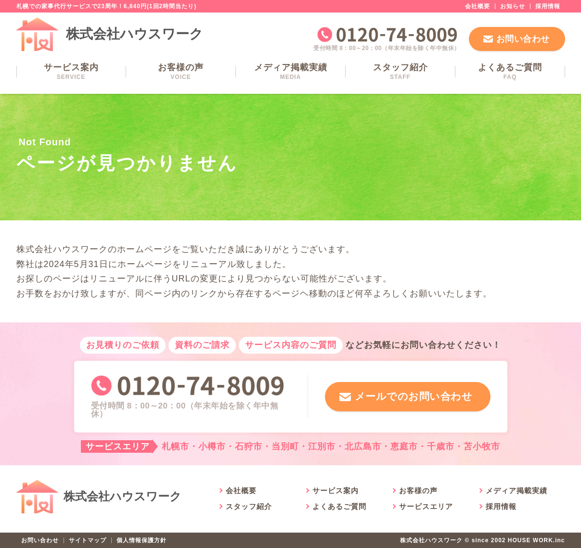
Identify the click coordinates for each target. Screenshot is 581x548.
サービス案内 (71, 71)
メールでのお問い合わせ (412, 397)
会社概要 (477, 6)
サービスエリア (426, 506)
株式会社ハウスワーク (135, 33)
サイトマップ (87, 540)
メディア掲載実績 (291, 71)
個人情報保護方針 (141, 540)
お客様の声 (181, 71)
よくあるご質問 (510, 71)
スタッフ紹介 (400, 71)
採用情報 (547, 6)
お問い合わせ (523, 39)
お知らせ (512, 6)
